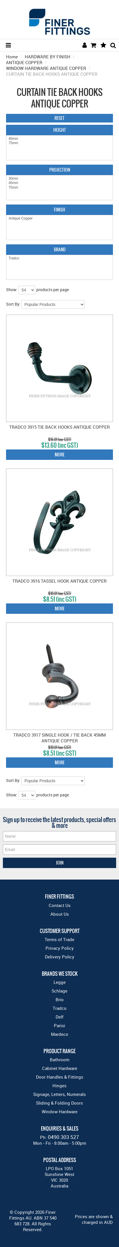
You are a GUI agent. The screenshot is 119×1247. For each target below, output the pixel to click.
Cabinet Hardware (59, 1068)
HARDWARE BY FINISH (47, 57)
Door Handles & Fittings (59, 1077)
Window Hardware (60, 1111)
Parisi (59, 1025)
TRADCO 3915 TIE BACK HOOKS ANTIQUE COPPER (59, 427)
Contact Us (60, 905)
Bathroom (59, 1059)
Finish (59, 209)
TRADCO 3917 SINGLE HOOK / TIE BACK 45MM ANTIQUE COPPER (59, 738)
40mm (59, 139)
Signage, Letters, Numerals (59, 1094)
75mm (59, 143)
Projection (59, 169)
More (60, 454)
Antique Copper (59, 218)
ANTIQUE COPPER (24, 62)
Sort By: (13, 304)
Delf (59, 1017)
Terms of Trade (59, 939)
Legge (60, 982)
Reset (59, 118)
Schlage (59, 991)
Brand (59, 249)
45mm (59, 183)
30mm (59, 178)
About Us (59, 914)
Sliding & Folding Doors (59, 1103)
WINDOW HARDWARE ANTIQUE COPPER (46, 68)
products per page (52, 289)
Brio (60, 999)
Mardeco (59, 1034)
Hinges (59, 1085)
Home (12, 57)
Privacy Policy (60, 948)
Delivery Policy (59, 957)
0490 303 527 (63, 1136)
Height (59, 130)
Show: (11, 289)
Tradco (59, 258)
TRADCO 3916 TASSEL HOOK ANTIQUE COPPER (59, 581)
